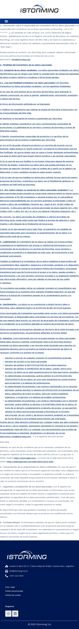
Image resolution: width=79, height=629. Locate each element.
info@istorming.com (21, 59)
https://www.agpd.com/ (25, 458)
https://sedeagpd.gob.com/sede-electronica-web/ (30, 461)
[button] (6, 21)
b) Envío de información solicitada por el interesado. (25, 104)
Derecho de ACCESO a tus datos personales (26, 361)
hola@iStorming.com (21, 436)
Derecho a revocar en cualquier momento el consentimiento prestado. (38, 358)
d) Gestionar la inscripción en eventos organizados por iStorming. (31, 118)
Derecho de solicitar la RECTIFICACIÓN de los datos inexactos (35, 365)
